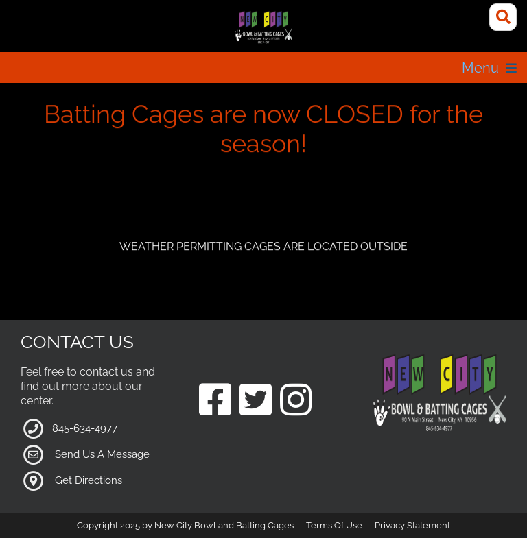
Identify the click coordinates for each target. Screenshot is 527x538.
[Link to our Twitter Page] (255, 401)
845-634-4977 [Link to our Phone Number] (84, 428)
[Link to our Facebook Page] (215, 401)
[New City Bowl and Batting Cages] (263, 27)
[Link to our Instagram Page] (296, 401)
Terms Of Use (334, 525)
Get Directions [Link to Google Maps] (88, 480)
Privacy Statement (412, 525)
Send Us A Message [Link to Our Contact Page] (102, 454)
